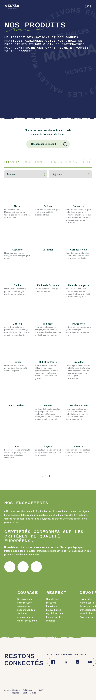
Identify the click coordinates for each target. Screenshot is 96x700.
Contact (7, 690)
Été (87, 162)
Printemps (64, 162)
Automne (35, 162)
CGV (41, 690)
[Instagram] (77, 662)
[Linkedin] (65, 662)
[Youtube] (90, 662)
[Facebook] (53, 662)
